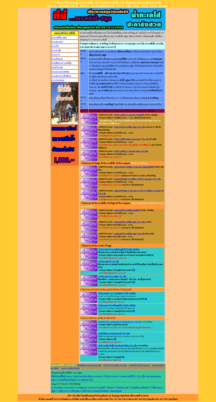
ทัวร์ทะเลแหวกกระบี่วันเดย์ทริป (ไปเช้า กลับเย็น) (117, 305)
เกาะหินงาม (57, 59)
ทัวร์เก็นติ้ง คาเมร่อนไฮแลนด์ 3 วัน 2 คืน (114, 333)
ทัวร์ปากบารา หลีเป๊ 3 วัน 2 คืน (115, 365)
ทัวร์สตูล (136, 6)
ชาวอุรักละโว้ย (85, 379)
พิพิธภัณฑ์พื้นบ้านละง (62, 376)
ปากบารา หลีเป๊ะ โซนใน (70, 368)
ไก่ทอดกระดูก (122, 387)
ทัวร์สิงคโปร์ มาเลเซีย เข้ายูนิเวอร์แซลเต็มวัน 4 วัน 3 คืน (120, 322)
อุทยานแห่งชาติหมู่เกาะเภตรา (88, 376)
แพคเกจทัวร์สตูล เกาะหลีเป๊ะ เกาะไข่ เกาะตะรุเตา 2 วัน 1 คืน (137, 179)
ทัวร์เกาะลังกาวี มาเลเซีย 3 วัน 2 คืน (112, 277)
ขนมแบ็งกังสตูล (100, 391)
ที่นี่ (134, 270)
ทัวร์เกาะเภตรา (111, 376)
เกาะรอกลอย (57, 80)
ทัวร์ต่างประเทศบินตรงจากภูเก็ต (102, 6)
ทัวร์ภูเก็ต (153, 6)
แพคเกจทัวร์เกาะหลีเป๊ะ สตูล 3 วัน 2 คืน (129, 234)
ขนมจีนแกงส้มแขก (140, 387)
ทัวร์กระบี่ (145, 6)
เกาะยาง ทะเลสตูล (60, 71)
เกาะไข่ (55, 46)
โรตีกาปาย (86, 391)
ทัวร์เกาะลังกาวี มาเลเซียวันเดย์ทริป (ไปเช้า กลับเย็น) (119, 249)
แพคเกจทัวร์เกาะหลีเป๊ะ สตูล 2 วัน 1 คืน (129, 127)
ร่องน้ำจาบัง (57, 67)
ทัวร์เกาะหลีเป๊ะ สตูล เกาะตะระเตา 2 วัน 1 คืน (131, 139)
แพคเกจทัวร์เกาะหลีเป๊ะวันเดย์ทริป (127, 210)
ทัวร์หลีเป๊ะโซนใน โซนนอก (139, 365)
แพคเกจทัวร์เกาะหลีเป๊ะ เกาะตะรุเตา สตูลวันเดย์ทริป (134, 167)
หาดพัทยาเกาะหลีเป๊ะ (61, 63)
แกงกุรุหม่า (69, 387)
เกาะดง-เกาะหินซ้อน (61, 76)
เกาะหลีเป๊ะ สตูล (59, 37)
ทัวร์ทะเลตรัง (163, 6)
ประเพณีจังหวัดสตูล (66, 379)
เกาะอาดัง (56, 50)
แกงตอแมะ (82, 387)
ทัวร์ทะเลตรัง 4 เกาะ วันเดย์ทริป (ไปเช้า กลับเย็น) (117, 293)
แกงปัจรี (101, 387)
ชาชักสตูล (74, 391)
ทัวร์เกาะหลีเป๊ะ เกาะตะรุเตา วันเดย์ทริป (129, 115)
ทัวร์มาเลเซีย (52, 6)
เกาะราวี (55, 54)
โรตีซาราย (62, 391)
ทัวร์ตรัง (129, 6)
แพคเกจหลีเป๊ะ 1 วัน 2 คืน (133, 376)
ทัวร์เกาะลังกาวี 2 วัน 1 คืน (68, 6)
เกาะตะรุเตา (57, 41)
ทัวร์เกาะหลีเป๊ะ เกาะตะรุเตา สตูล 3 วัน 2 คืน (131, 151)
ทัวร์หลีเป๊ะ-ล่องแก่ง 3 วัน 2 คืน (89, 365)
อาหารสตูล (57, 387)
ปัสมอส (110, 387)
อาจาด (92, 387)
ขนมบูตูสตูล (115, 391)
